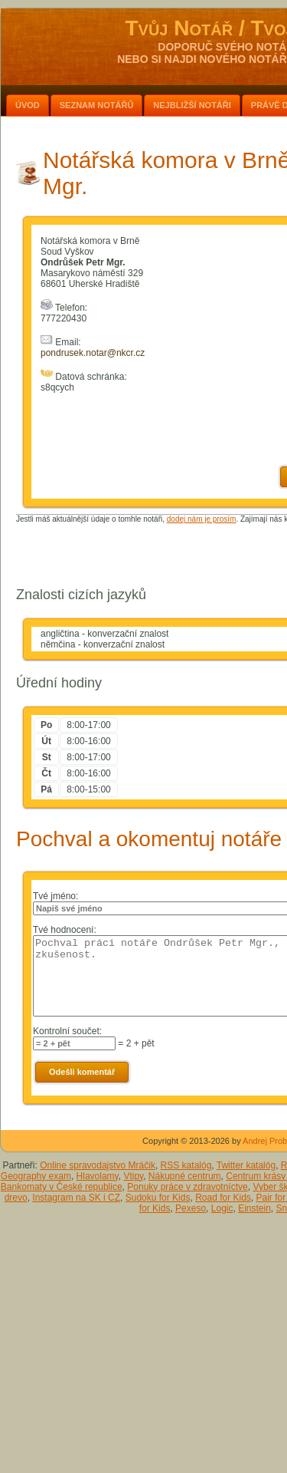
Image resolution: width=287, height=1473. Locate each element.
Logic (222, 1208)
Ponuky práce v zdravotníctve (187, 1186)
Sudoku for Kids (158, 1197)
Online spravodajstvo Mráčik (97, 1165)
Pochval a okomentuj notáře (149, 839)
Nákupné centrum (184, 1176)
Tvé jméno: (55, 896)
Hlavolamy (98, 1176)
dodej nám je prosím (201, 519)
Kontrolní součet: (67, 1031)
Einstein (254, 1208)
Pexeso (190, 1208)
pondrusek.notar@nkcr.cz (93, 353)
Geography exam (36, 1176)
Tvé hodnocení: (64, 929)
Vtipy (133, 1176)
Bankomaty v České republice (61, 1186)
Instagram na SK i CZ (76, 1197)
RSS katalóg (186, 1165)
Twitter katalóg (246, 1165)
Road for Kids (223, 1197)
